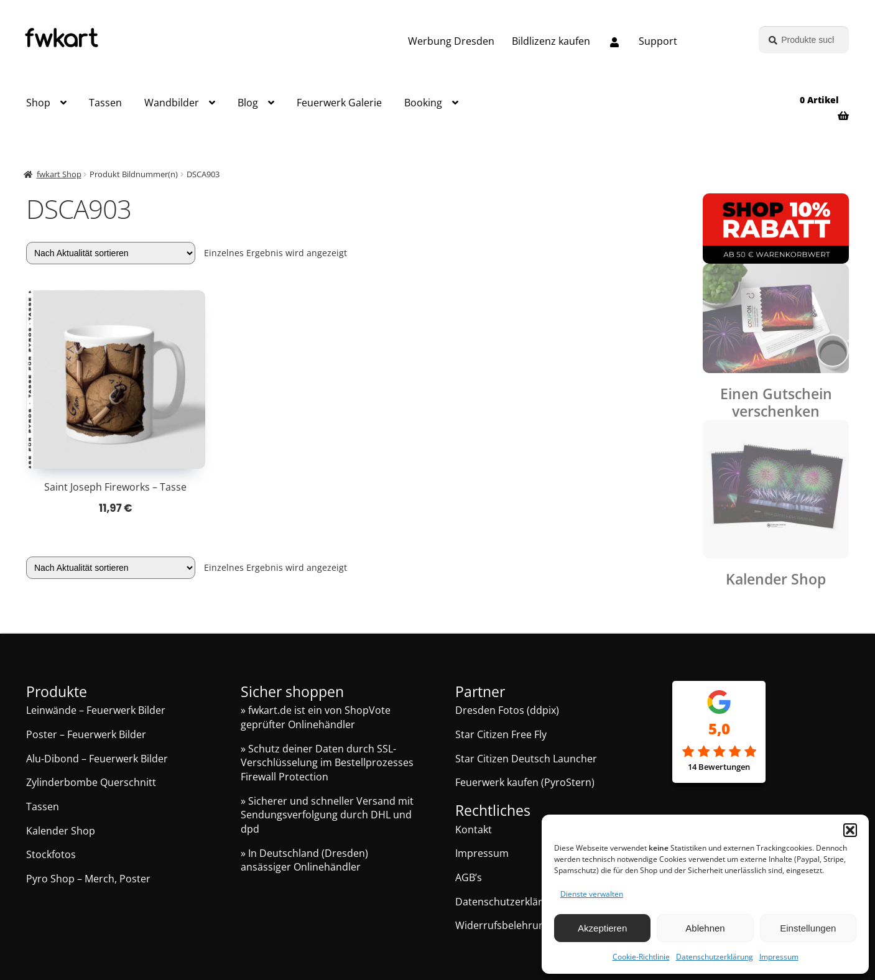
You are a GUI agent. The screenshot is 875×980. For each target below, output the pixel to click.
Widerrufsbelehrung (502, 925)
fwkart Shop (59, 174)
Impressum (779, 956)
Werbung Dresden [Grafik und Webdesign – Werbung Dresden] (451, 41)
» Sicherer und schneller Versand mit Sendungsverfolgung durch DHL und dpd (327, 815)
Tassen (105, 102)
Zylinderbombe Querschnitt (91, 782)
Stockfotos (51, 854)
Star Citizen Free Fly (501, 734)
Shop (38, 102)
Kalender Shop (776, 579)
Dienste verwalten (591, 894)
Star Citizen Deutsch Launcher (526, 758)
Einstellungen (808, 928)
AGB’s (468, 877)
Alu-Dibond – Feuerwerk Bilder (97, 758)
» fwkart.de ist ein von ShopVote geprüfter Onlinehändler (316, 717)
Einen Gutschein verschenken (776, 402)
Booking (423, 102)
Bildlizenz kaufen (551, 41)
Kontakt (473, 829)
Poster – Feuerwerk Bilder (86, 734)
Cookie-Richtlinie (641, 956)
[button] (850, 830)
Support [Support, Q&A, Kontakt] (658, 41)
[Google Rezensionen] (719, 752)
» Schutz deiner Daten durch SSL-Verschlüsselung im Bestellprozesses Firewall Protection (327, 763)
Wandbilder (171, 102)
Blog (248, 102)
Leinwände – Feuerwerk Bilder (95, 710)
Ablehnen (705, 928)
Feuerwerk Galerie (339, 102)
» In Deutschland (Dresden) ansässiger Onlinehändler (304, 860)
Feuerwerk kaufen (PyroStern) (525, 782)
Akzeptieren (602, 928)
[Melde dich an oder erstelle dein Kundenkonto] (614, 43)
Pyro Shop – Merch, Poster (88, 878)
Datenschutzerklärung (714, 956)
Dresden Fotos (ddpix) (507, 710)
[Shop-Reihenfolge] (110, 253)
